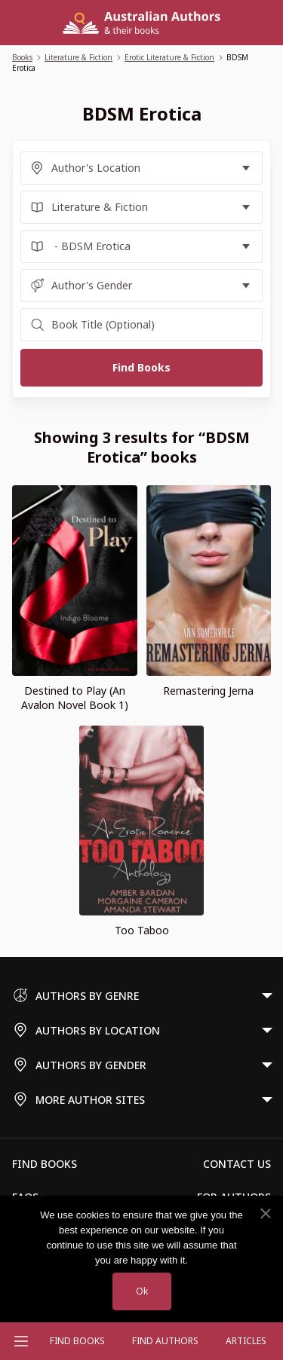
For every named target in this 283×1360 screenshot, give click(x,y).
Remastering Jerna (208, 690)
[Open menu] (21, 1341)
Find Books (77, 1340)
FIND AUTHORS (165, 1340)
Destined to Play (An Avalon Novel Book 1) (74, 697)
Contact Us (237, 1164)
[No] (265, 1214)
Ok (142, 1291)
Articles (246, 1340)
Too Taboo (142, 930)
